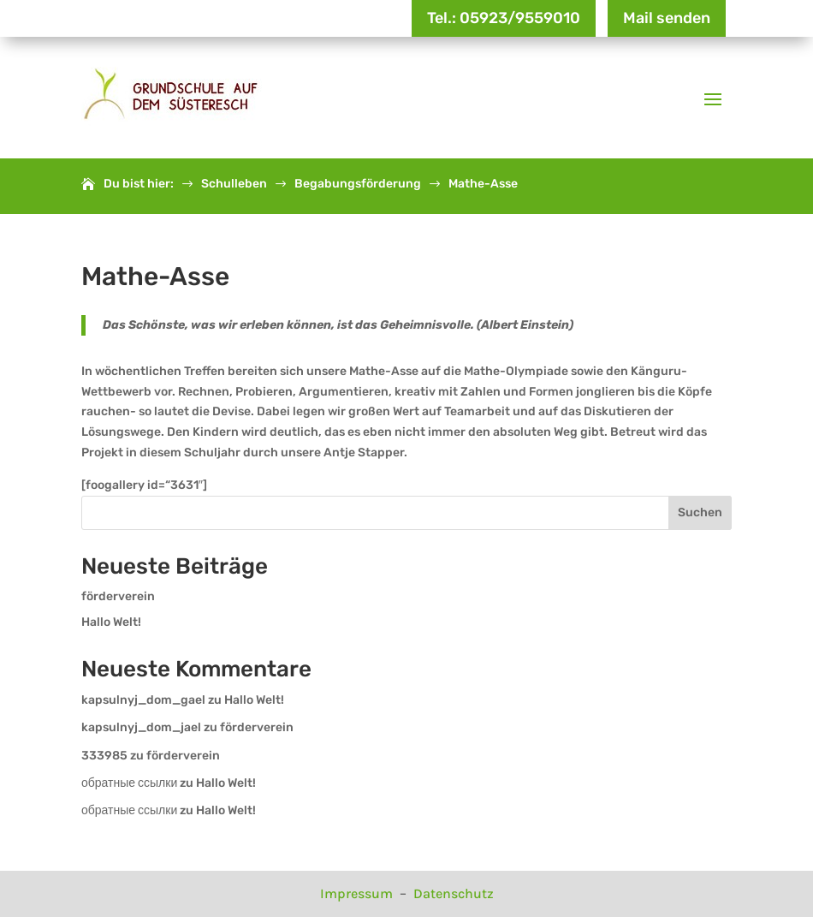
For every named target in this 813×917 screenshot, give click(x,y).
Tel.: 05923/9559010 (503, 18)
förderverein (118, 596)
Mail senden (666, 18)
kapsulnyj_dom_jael (141, 727)
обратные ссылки (129, 783)
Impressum (358, 893)
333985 (104, 755)
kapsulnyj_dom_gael (143, 700)
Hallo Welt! (111, 622)
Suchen (700, 512)
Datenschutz (453, 893)
